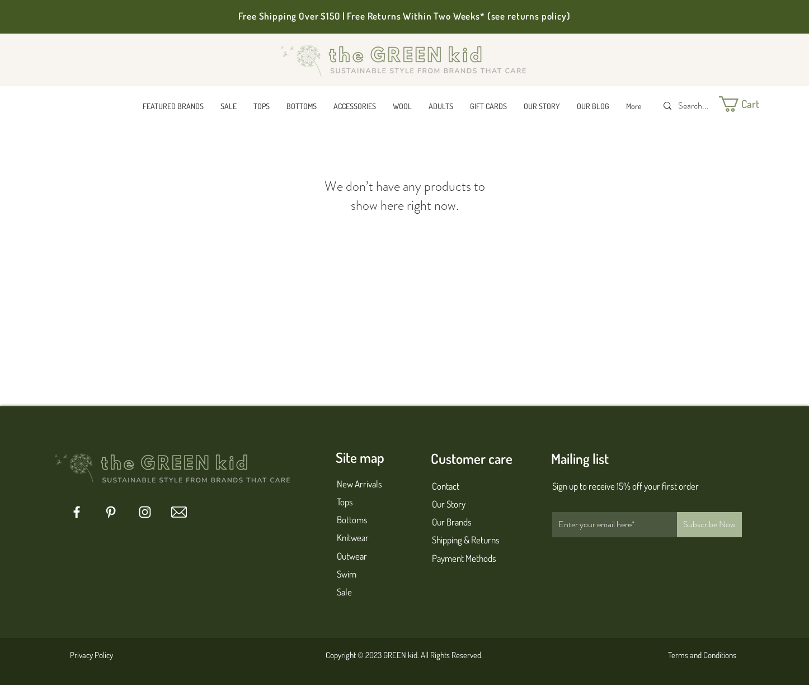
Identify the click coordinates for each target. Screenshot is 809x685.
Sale (344, 592)
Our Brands (452, 522)
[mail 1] (179, 512)
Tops (345, 502)
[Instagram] (145, 512)
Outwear (352, 556)
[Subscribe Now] (709, 524)
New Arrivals (359, 484)
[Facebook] (76, 512)
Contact (445, 486)
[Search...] (695, 106)
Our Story (448, 504)
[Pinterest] (111, 512)
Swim (346, 574)
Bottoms (352, 520)
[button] (173, 106)
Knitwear (353, 537)
